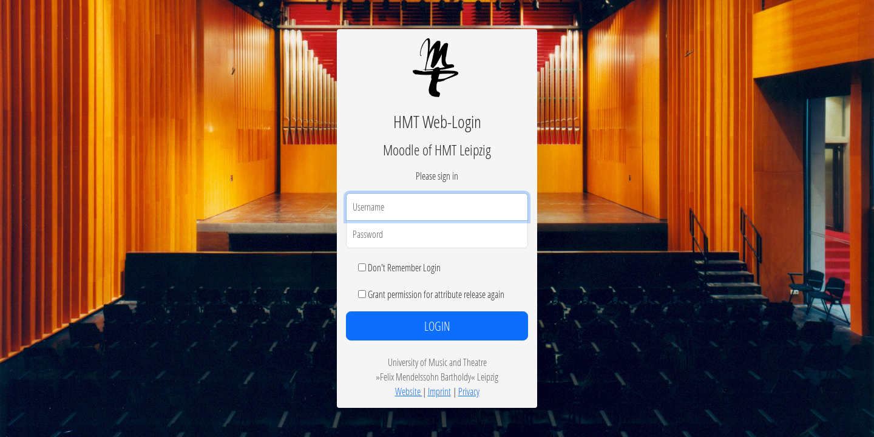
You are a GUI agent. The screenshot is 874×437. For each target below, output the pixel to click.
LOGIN (437, 326)
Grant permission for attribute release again (436, 294)
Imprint (439, 391)
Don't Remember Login (404, 267)
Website (408, 391)
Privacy (468, 391)
